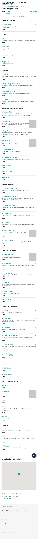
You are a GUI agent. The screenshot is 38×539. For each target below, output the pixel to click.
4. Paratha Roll (6, 99)
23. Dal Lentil (5, 310)
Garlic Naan (5, 391)
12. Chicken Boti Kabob (9, 196)
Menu (3, 11)
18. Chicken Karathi (7, 254)
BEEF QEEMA (6, 177)
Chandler (11, 511)
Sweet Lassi (5, 46)
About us (4, 514)
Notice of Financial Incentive (9, 526)
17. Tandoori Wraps (8, 240)
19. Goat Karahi (6, 24)
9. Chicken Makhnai (7, 149)
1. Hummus (5, 74)
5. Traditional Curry (7, 112)
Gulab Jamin (5, 446)
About (8, 11)
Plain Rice (4, 416)
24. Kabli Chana (6, 318)
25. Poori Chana (6, 327)
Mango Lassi (5, 62)
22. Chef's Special (7, 291)
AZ (7, 511)
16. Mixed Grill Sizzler (8, 230)
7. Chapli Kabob (6, 131)
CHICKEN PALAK (7, 299)
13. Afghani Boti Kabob (9, 205)
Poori (3, 401)
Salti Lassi (5, 54)
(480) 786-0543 (10, 8)
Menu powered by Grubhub (19, 16)
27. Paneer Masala (7, 345)
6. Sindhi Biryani (6, 121)
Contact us (5, 517)
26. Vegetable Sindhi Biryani (10, 335)
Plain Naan (5, 385)
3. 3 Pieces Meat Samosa (9, 91)
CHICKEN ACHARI (7, 165)
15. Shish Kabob (6, 223)
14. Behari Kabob (7, 213)
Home (3, 511)
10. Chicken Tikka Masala (9, 157)
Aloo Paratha (6, 407)
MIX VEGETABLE (7, 374)
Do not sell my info (7, 529)
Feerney (4, 429)
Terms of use (5, 520)
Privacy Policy (5, 523)
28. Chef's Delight (7, 354)
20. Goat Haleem (7, 273)
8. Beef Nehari (6, 140)
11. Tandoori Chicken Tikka (10, 188)
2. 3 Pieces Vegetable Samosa (11, 84)
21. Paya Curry (6, 282)
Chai (3, 38)
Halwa (3, 436)
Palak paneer (6, 362)
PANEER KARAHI (7, 368)
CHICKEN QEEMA (7, 171)
